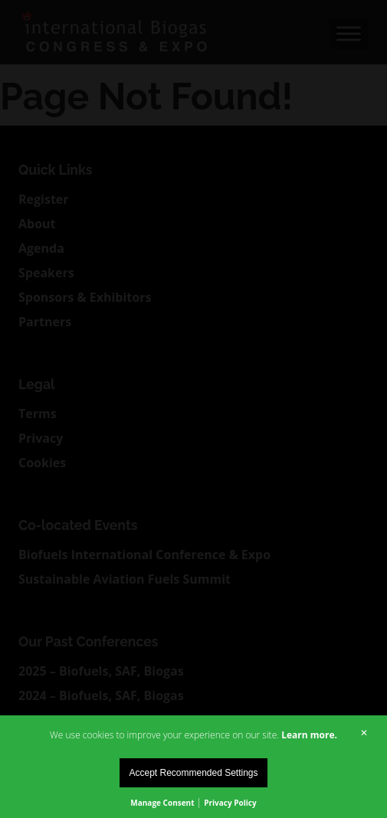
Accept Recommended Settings (193, 772)
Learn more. (309, 734)
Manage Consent (162, 802)
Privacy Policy (230, 802)
